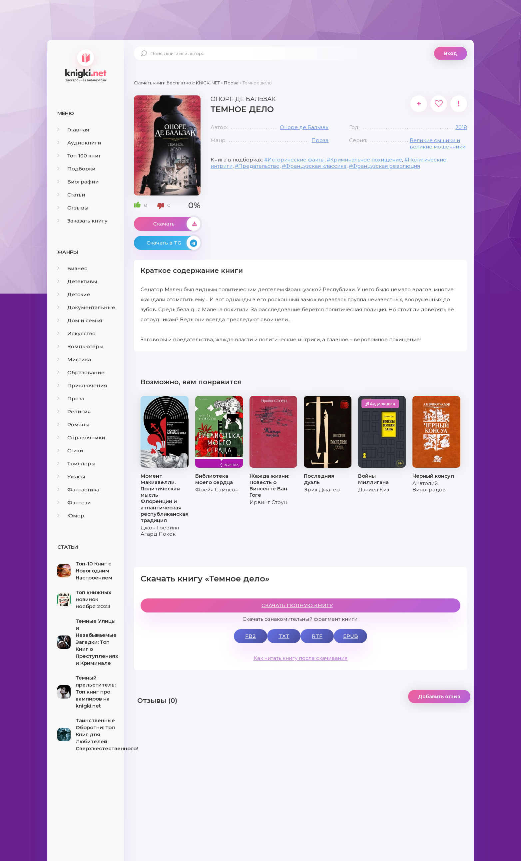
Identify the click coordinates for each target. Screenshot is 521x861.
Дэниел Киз (373, 489)
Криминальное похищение (366, 159)
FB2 (250, 636)
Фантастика (78, 489)
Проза (70, 398)
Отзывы (73, 207)
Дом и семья (79, 320)
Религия (74, 411)
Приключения (82, 385)
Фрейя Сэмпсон (217, 489)
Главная (73, 129)
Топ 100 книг (79, 155)
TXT (283, 636)
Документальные (86, 307)
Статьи (71, 194)
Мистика (74, 359)
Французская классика (315, 166)
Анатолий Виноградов (429, 486)
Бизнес (72, 268)
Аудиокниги (79, 142)
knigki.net (85, 65)
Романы (73, 424)
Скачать (177, 224)
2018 (461, 127)
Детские (73, 294)
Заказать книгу (82, 221)
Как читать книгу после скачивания (300, 658)
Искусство (76, 333)
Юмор (70, 515)
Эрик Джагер (322, 489)
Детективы (77, 281)
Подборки (76, 168)
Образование (81, 372)
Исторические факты (295, 159)
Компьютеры (80, 346)
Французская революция (386, 166)
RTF (317, 636)
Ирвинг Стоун (268, 502)
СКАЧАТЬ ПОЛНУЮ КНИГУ (297, 605)
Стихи (70, 450)
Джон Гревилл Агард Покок (160, 530)
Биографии (78, 181)
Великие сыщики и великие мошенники (437, 143)
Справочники (81, 437)
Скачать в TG (174, 243)
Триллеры (76, 463)
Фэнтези (74, 502)
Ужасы (71, 476)
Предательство (258, 166)
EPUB (350, 636)
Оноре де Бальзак (304, 127)
